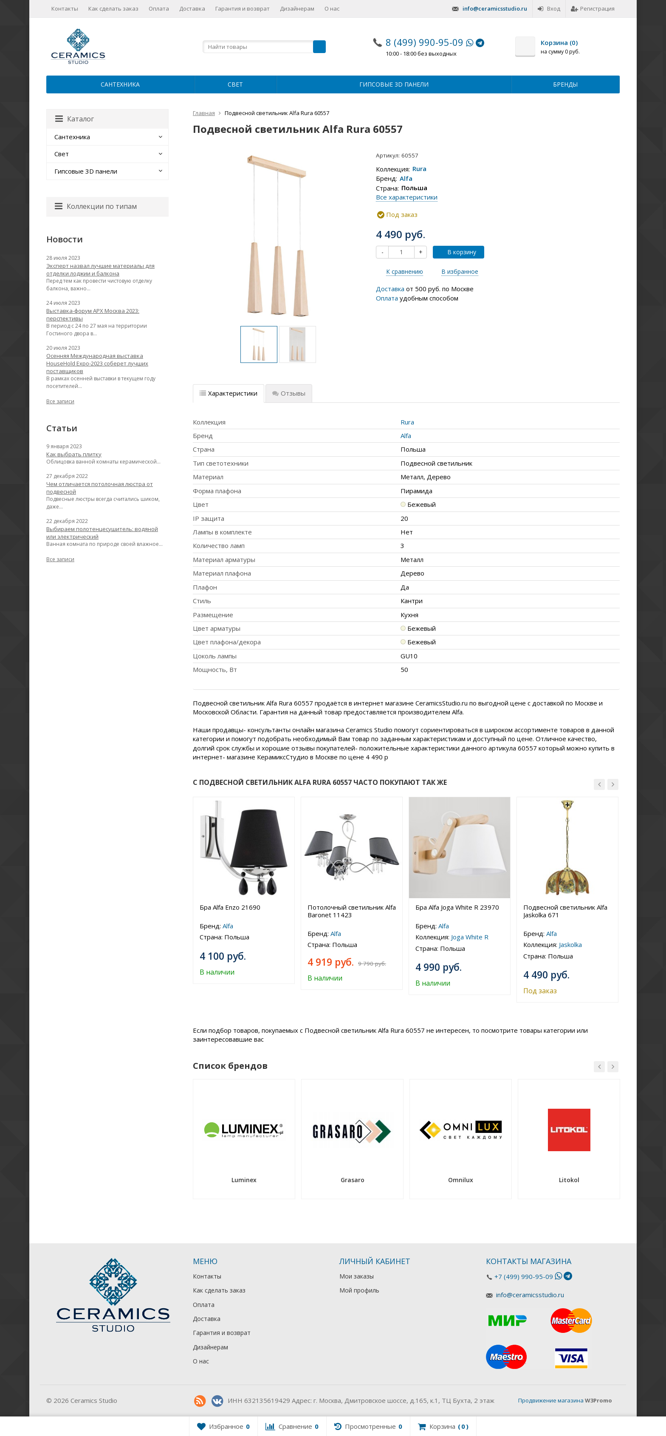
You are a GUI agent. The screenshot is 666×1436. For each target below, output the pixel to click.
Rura (419, 169)
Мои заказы (356, 1276)
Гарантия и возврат (242, 8)
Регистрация (593, 8)
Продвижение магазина (551, 1400)
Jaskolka (570, 944)
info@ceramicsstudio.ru (495, 8)
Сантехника (120, 84)
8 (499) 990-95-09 (424, 42)
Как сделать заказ (113, 8)
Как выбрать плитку (74, 454)
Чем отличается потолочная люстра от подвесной (99, 487)
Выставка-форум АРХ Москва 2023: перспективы (92, 314)
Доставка (192, 8)
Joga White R (469, 937)
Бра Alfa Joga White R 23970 (457, 907)
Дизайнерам (297, 8)
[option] (259, 344)
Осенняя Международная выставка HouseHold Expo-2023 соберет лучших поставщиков (97, 363)
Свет (235, 84)
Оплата (159, 8)
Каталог (74, 119)
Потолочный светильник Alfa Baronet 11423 (352, 911)
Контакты (64, 8)
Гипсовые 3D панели (394, 84)
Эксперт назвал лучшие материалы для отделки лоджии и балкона (100, 269)
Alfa (406, 178)
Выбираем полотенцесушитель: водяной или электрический (102, 532)
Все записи (60, 401)
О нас (332, 8)
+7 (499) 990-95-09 (523, 1276)
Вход (549, 8)
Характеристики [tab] (228, 393)
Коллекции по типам (96, 206)
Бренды (565, 84)
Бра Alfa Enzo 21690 (230, 907)
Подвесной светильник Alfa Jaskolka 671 (565, 911)
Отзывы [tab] (288, 393)
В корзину (457, 252)
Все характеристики (406, 197)
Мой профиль (359, 1290)
